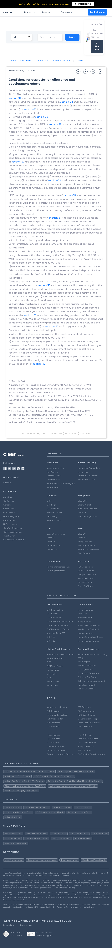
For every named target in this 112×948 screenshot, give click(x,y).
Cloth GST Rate (85, 582)
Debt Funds (52, 674)
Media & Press (9, 509)
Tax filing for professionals (58, 567)
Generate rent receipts (88, 719)
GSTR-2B (51, 637)
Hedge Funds (53, 670)
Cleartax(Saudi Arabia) (13, 540)
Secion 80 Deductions (88, 476)
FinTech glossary (10, 524)
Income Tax (83, 472)
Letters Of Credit (86, 689)
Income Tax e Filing (55, 468)
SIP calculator (53, 723)
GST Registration (55, 610)
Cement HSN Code (87, 571)
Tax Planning (52, 472)
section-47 (18, 161)
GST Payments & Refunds (58, 629)
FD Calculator (53, 742)
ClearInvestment (54, 476)
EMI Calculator (53, 711)
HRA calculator (53, 735)
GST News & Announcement (60, 621)
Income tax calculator (57, 707)
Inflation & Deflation (87, 665)
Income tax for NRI (86, 479)
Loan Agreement (85, 669)
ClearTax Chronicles (12, 528)
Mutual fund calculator (57, 715)
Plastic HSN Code (86, 578)
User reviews (9, 512)
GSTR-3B (51, 641)
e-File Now (97, 46)
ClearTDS (82, 512)
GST (49, 501)
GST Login (51, 505)
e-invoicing (52, 516)
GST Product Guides (12, 532)
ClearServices (53, 479)
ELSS (49, 662)
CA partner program (56, 534)
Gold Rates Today (55, 746)
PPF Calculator (84, 707)
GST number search (87, 711)
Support (7, 483)
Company (67, 12)
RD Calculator (53, 739)
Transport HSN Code (87, 574)
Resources (48, 12)
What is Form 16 (85, 617)
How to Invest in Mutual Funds (60, 654)
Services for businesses (88, 549)
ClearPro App (53, 549)
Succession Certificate (88, 673)
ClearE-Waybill (84, 505)
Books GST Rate (85, 586)
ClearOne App (84, 553)
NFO (49, 678)
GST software (53, 509)
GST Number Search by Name (91, 754)
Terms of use (26, 925)
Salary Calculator (86, 746)
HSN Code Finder (85, 567)
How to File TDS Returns (89, 625)
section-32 (14, 98)
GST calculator (54, 726)
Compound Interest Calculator (61, 754)
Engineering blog (11, 516)
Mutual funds (53, 487)
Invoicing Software (86, 545)
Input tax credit (54, 520)
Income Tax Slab (85, 610)
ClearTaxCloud (53, 545)
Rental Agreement (86, 685)
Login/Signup (97, 12)
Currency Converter (56, 750)
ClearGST (82, 501)
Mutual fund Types (55, 658)
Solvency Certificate (87, 677)
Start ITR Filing (83, 3)
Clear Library (9, 520)
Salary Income (84, 621)
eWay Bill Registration (88, 516)
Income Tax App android (89, 468)
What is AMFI (53, 681)
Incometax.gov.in (85, 633)
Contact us (8, 501)
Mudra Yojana (84, 662)
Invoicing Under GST (56, 633)
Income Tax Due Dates (88, 641)
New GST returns (54, 512)
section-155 (51, 326)
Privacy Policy (9, 925)
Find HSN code (84, 735)
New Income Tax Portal (88, 629)
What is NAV (52, 685)
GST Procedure (54, 617)
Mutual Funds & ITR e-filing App (61, 483)
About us (7, 497)
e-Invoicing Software (87, 509)
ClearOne (82, 538)
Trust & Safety (9, 536)
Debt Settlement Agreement (91, 681)
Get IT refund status (87, 742)
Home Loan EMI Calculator (90, 723)
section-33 (66, 101)
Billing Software (85, 542)
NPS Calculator (85, 726)
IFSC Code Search (86, 715)
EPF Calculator (84, 750)
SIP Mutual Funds (55, 666)
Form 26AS (82, 614)
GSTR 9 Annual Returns (57, 625)
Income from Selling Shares (90, 637)
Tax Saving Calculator (88, 739)
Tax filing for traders (56, 571)
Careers (7, 505)
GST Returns (52, 614)
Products (30, 12)
